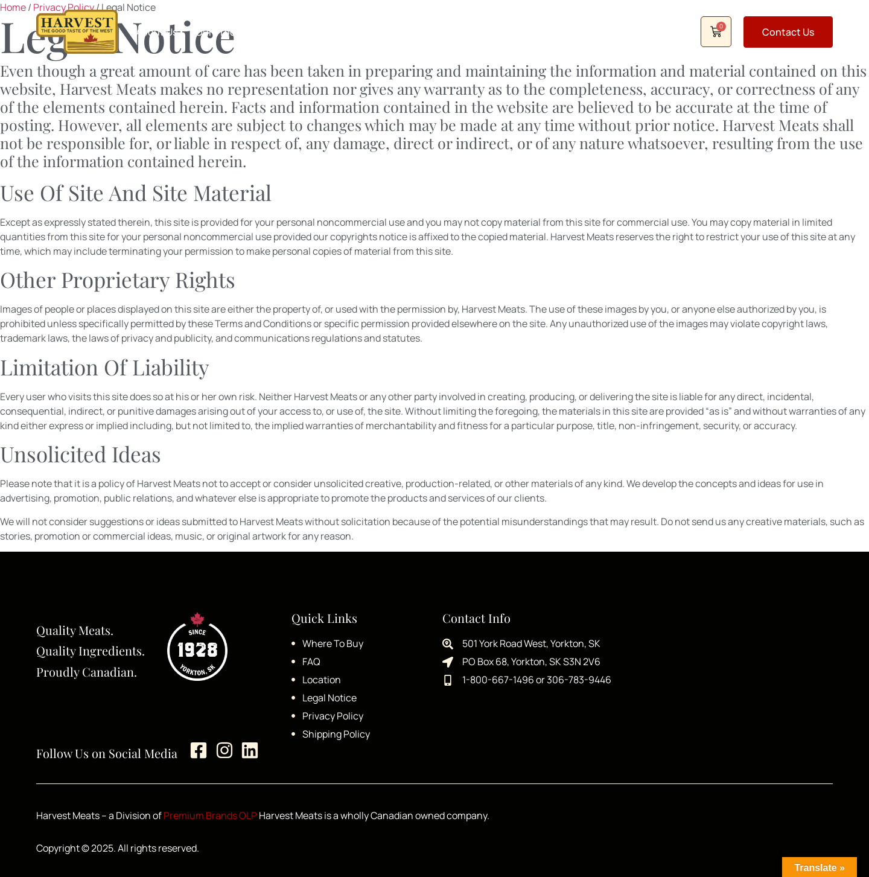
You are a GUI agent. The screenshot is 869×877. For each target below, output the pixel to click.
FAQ (416, 32)
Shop (509, 32)
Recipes (371, 32)
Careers (461, 32)
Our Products (226, 32)
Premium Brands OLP (210, 815)
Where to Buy (305, 32)
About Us (156, 32)
